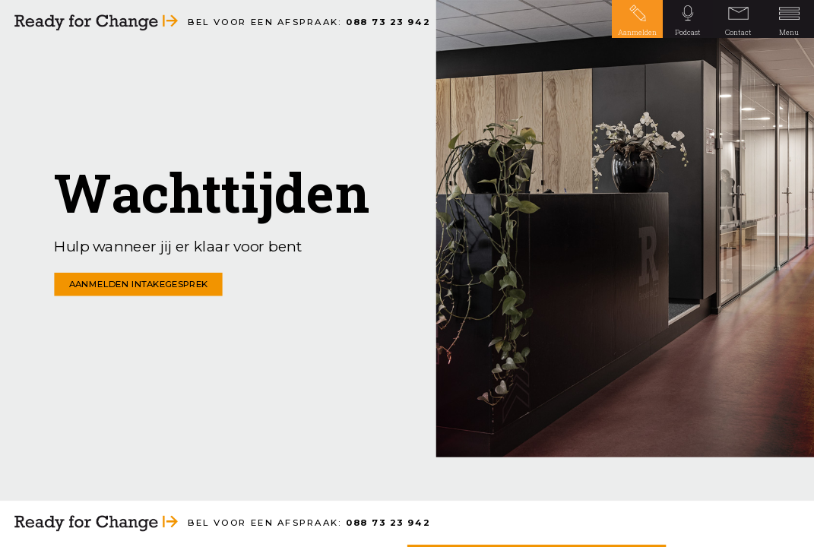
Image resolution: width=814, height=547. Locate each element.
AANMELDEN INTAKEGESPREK (138, 284)
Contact (738, 32)
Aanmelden (637, 32)
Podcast (688, 32)
